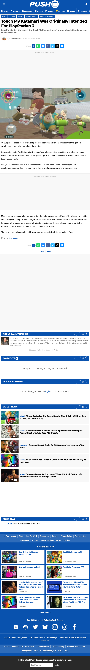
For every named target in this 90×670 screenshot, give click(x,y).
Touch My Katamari (47, 17)
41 (15, 451)
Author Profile (35, 350)
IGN (83, 646)
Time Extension (42, 646)
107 (14, 480)
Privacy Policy (66, 536)
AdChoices (63, 638)
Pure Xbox (29, 646)
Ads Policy (24, 540)
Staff (21, 536)
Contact (55, 536)
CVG (60, 651)
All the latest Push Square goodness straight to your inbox (45, 660)
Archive (35, 540)
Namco (20, 17)
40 (14, 465)
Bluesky (47, 350)
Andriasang (14, 238)
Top (6, 536)
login (47, 391)
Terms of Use (80, 536)
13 (15, 436)
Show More (45, 612)
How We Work (31, 536)
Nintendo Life (17, 646)
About (13, 536)
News (4, 17)
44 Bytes (55, 638)
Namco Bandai (31, 17)
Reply (57, 350)
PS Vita (12, 17)
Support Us (44, 536)
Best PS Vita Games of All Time (23, 524)
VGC (36, 651)
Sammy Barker (15, 39)
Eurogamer (27, 651)
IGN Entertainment (36, 638)
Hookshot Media (15, 638)
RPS (66, 651)
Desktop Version (63, 540)
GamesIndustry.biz (48, 651)
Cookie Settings (47, 540)
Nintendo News (73, 646)
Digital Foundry (58, 646)
